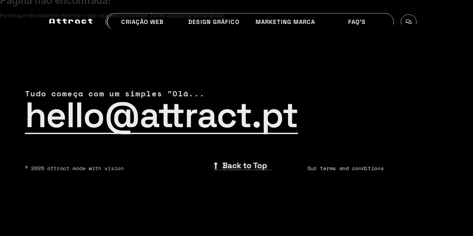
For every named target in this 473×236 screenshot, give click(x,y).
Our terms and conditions (345, 168)
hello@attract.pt (161, 115)
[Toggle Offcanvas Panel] (409, 22)
